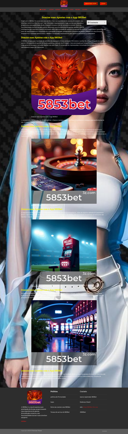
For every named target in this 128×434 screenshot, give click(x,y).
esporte (65, 9)
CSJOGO (104, 431)
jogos (51, 9)
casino (85, 9)
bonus (57, 9)
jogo (71, 9)
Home (43, 9)
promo (77, 9)
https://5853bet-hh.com (90, 407)
